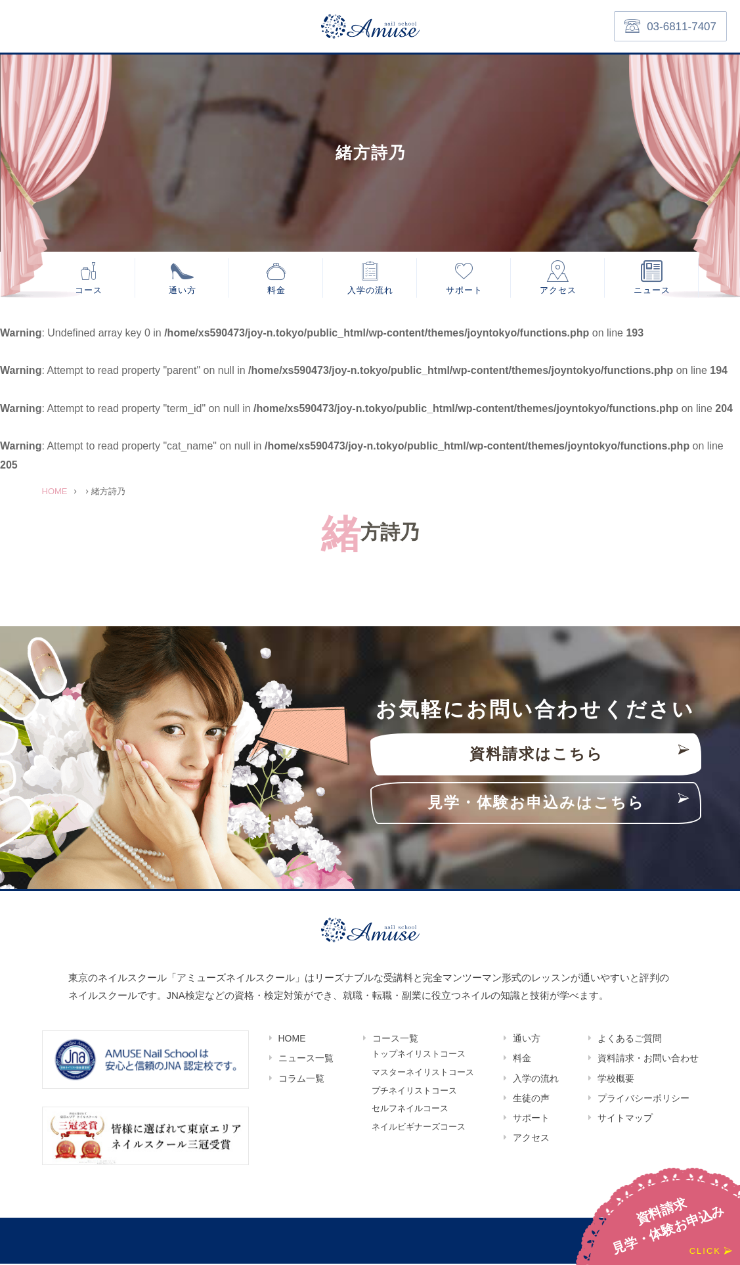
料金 (276, 290)
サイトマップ (625, 1119)
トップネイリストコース (419, 1056)
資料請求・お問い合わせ (648, 1059)
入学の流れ (370, 290)
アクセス (558, 290)
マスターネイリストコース (423, 1075)
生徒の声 (531, 1099)
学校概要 (616, 1079)
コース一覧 (395, 1039)
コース (88, 290)
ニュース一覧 (306, 1059)
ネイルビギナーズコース (419, 1131)
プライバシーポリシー (643, 1099)
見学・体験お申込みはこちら (536, 804)
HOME (292, 1039)
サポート (464, 290)
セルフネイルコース (410, 1112)
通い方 (182, 290)
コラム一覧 (301, 1079)
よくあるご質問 (630, 1039)
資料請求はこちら (536, 755)
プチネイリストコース (414, 1093)
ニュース (652, 290)
